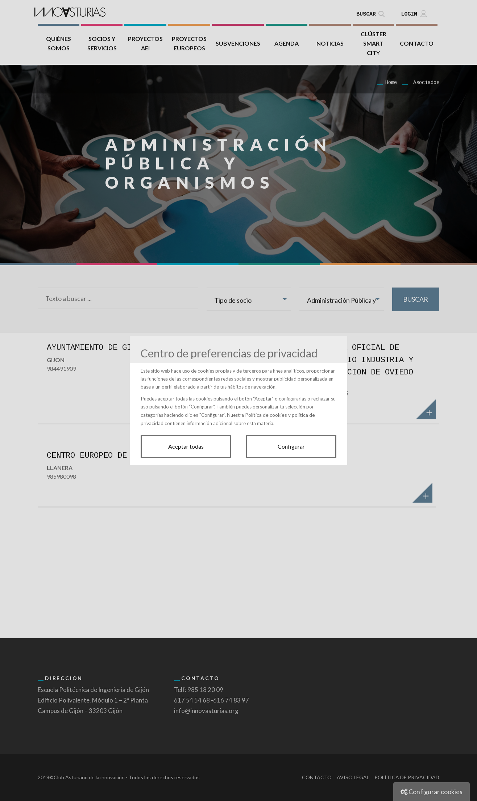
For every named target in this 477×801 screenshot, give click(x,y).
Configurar (291, 446)
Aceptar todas (186, 446)
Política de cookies (266, 415)
